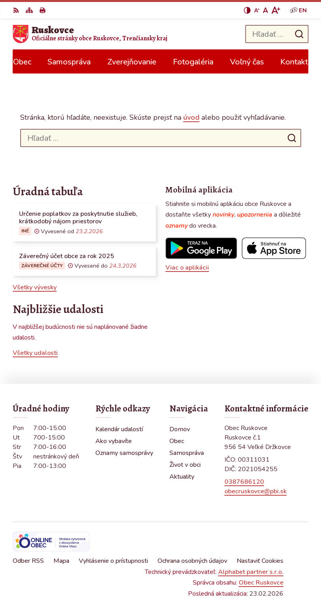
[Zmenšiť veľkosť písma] (257, 10)
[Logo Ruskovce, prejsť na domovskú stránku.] (90, 34)
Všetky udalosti (35, 353)
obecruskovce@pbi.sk (255, 491)
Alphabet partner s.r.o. (250, 572)
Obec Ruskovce (261, 582)
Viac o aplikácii (187, 267)
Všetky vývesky (35, 287)
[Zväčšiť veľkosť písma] (276, 10)
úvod (191, 117)
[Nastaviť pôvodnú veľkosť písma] (265, 10)
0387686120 (244, 481)
